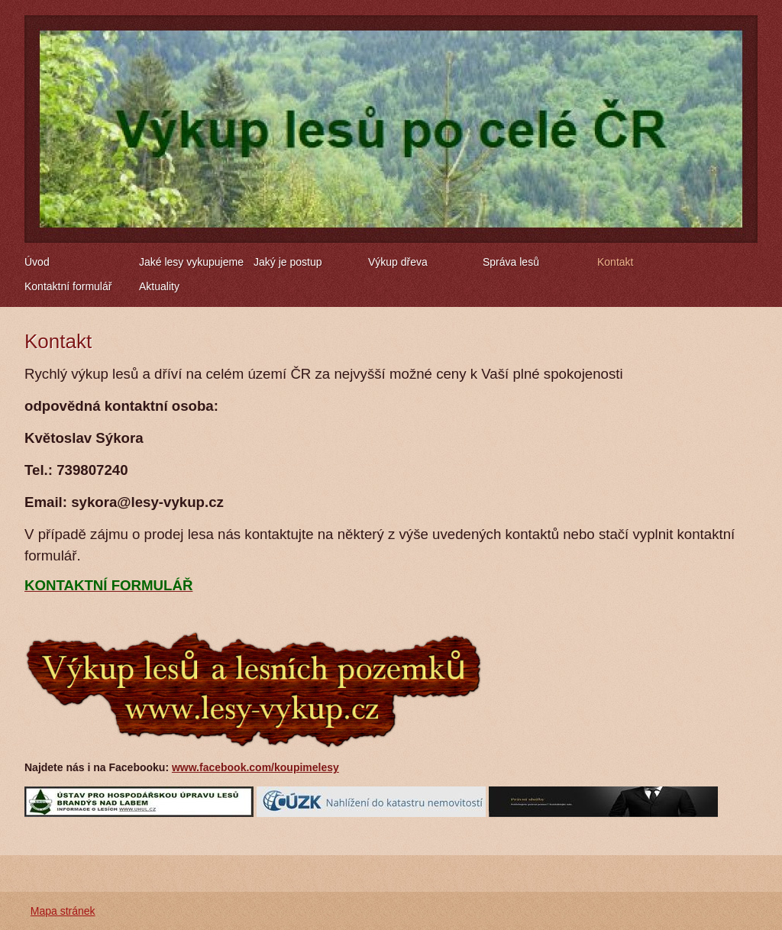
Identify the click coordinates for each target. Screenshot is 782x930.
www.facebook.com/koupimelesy (255, 767)
